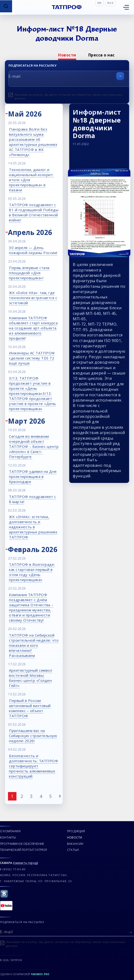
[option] (67, 55)
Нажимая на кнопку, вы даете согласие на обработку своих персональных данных (69, 96)
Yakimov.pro (40, 974)
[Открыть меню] (126, 7)
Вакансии (75, 844)
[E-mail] (67, 931)
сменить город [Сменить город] (25, 863)
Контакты (8, 837)
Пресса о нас (101, 55)
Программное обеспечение (22, 844)
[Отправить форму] (120, 76)
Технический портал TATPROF (23, 850)
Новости (67, 55)
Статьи (73, 850)
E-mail (14, 76)
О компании (10, 831)
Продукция (76, 831)
